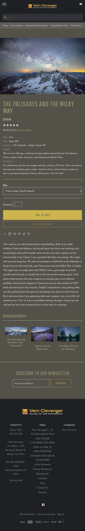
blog (42, 483)
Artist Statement (42, 464)
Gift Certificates (27, 514)
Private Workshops (42, 469)
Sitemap (42, 492)
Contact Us (42, 487)
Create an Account (46, 514)
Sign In (60, 514)
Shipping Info (42, 473)
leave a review (24, 130)
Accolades (42, 478)
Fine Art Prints (69, 430)
